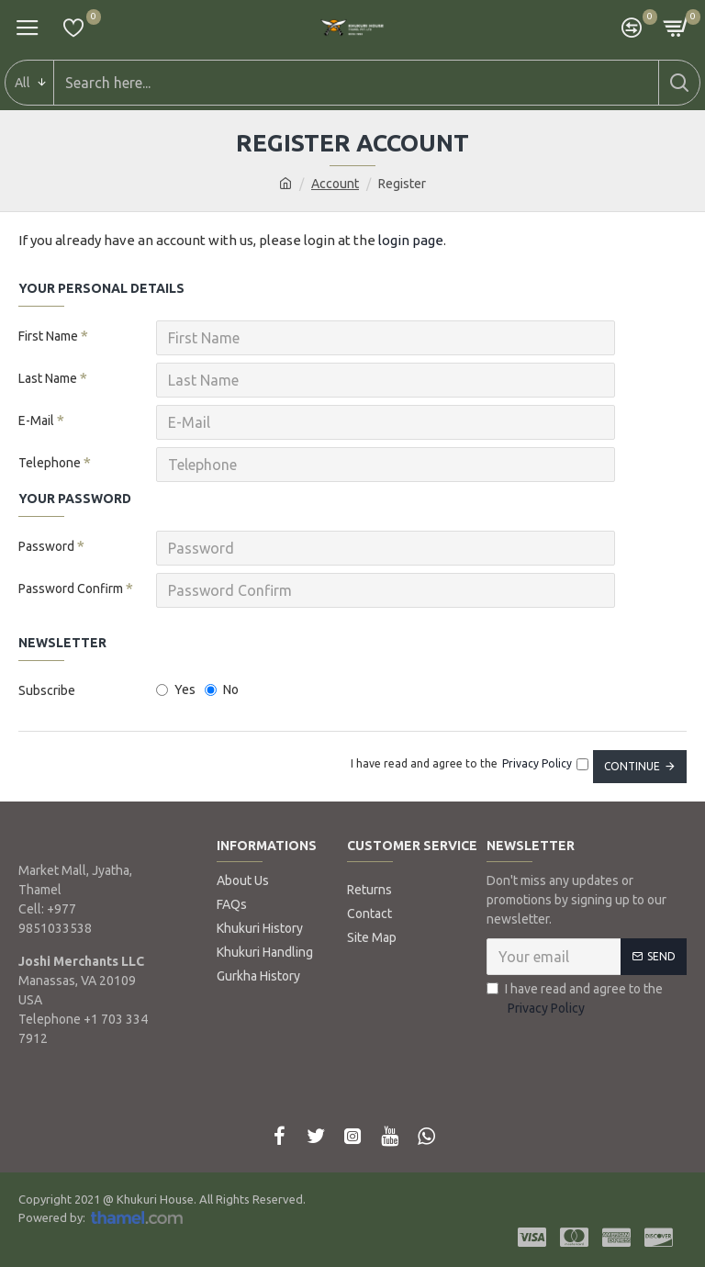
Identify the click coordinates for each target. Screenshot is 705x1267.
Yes (176, 689)
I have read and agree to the (575, 999)
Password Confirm (70, 588)
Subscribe (46, 690)
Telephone (49, 462)
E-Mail (36, 420)
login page (410, 240)
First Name (48, 336)
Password (46, 546)
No (222, 689)
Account (335, 183)
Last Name (47, 378)
